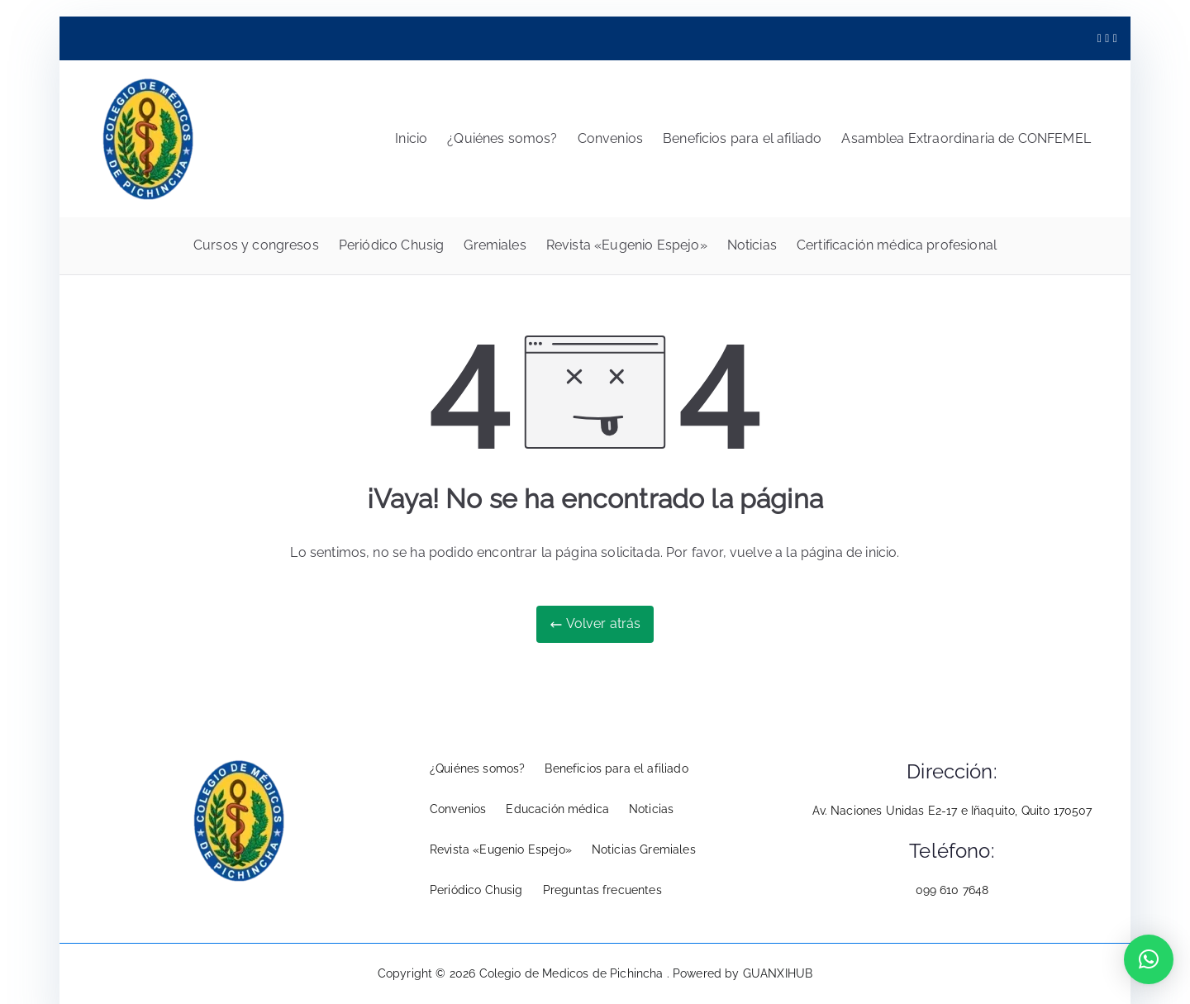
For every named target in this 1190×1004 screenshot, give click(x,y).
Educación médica (557, 809)
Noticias (752, 245)
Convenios (610, 138)
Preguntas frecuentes (602, 890)
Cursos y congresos (256, 245)
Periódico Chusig (392, 245)
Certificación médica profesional (897, 245)
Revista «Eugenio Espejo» (626, 245)
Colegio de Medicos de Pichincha (573, 973)
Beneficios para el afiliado (742, 138)
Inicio (411, 138)
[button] (1148, 959)
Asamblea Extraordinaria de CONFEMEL (966, 138)
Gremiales (495, 245)
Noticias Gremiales (644, 849)
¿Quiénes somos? (502, 138)
